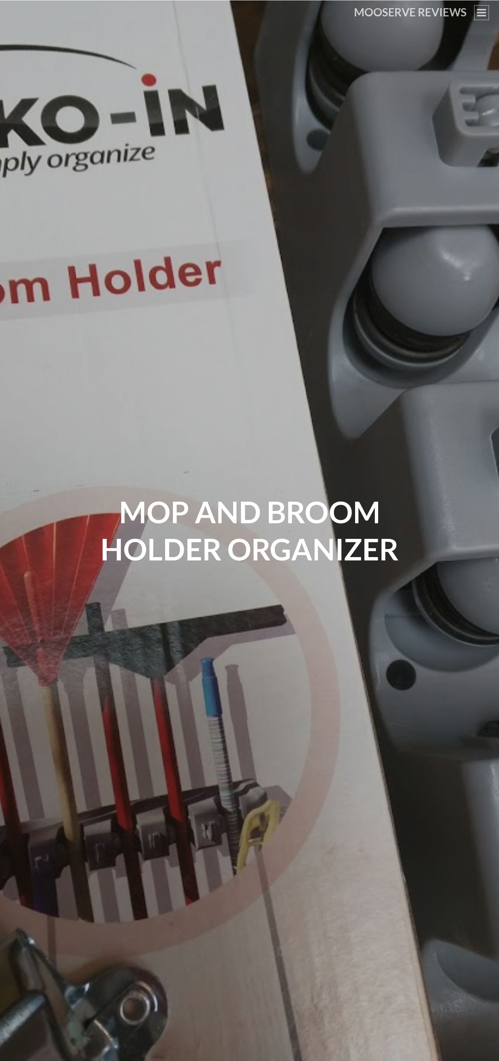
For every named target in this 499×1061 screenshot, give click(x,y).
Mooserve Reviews (410, 12)
